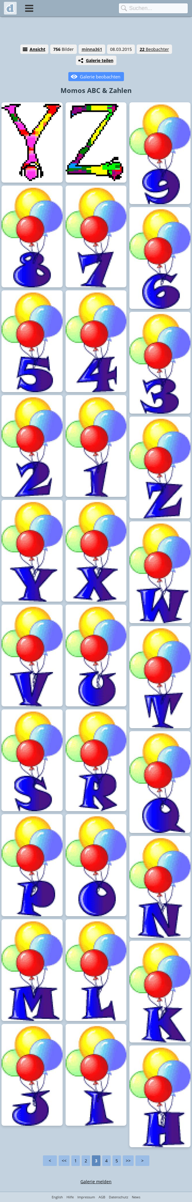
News (136, 1197)
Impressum (86, 1197)
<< (64, 1161)
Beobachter (154, 49)
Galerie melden (96, 1181)
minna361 (92, 49)
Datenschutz (118, 1197)
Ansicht (37, 49)
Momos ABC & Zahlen (96, 90)
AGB (102, 1197)
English (57, 1197)
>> (128, 1161)
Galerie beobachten (100, 77)
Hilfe (70, 1197)
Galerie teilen (99, 60)
